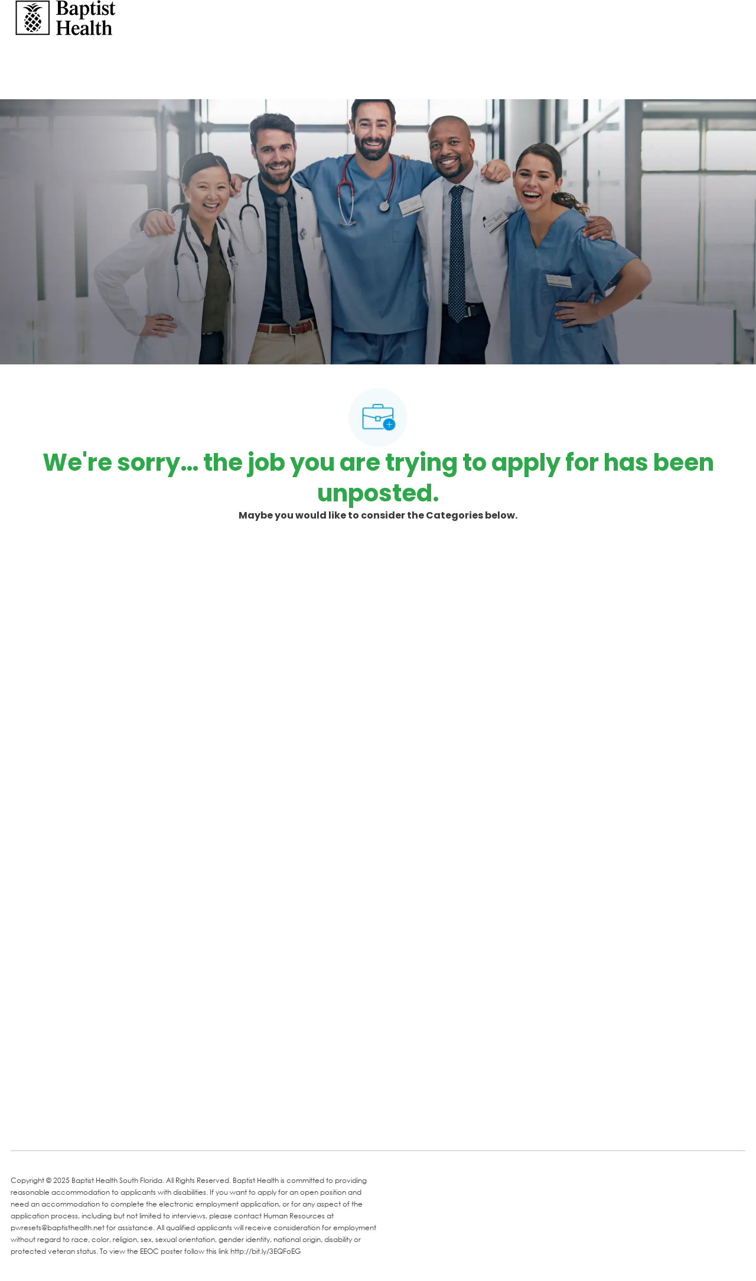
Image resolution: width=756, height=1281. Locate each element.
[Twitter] (112, 1124)
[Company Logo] (65, 17)
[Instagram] (159, 1124)
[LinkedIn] (65, 1124)
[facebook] (24, 1123)
